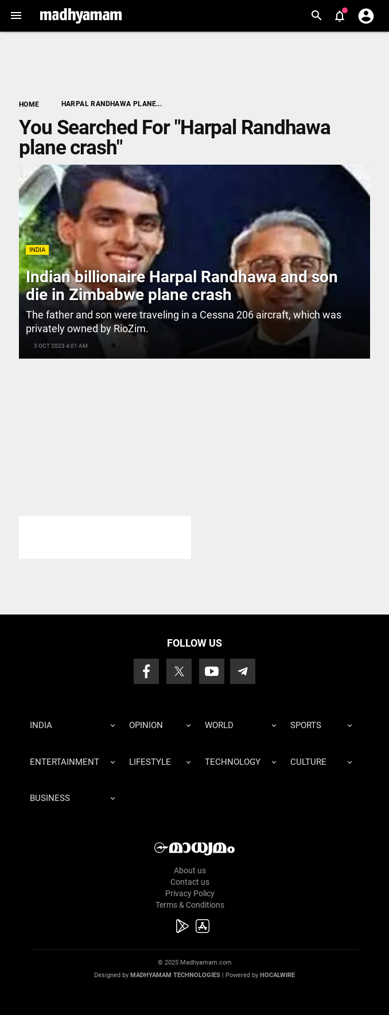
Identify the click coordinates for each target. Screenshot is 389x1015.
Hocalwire (277, 975)
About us (190, 870)
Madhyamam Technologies (175, 975)
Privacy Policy (190, 893)
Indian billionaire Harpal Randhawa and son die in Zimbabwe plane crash (182, 285)
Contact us (189, 881)
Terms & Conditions (189, 904)
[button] (16, 16)
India (37, 250)
